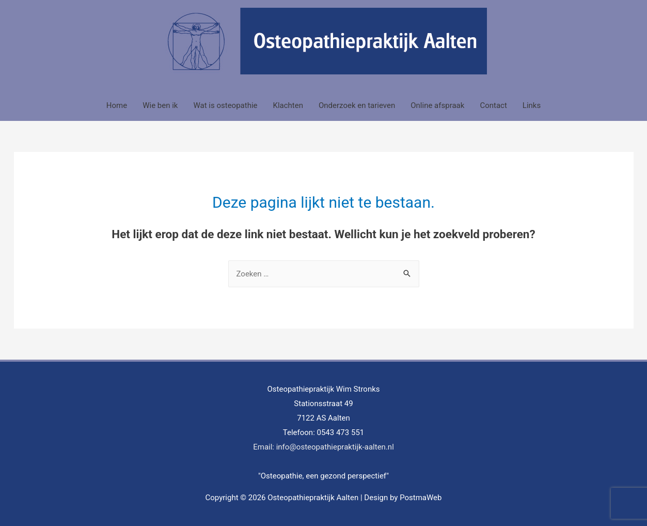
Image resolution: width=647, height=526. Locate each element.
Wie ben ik (160, 105)
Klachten (288, 105)
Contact (493, 105)
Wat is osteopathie (225, 105)
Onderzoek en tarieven (357, 105)
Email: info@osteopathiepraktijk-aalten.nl (323, 447)
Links (532, 105)
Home (116, 105)
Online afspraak (437, 105)
